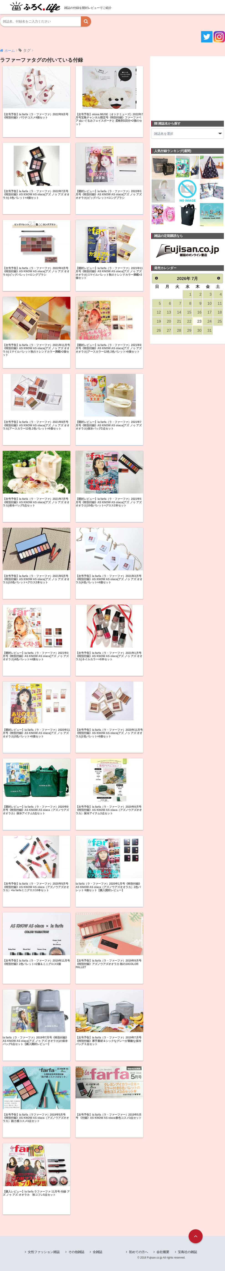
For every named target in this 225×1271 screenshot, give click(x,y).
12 (159, 312)
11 (219, 303)
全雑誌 (97, 1252)
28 (179, 330)
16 (199, 312)
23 (199, 321)
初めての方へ (138, 1252)
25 (219, 321)
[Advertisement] (185, 85)
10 (209, 303)
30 (199, 330)
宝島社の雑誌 (187, 1252)
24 (209, 321)
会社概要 (162, 1252)
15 (189, 312)
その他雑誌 (76, 1252)
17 (209, 312)
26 (159, 330)
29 (189, 330)
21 (179, 321)
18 (219, 312)
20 (169, 321)
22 (189, 321)
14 (179, 312)
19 (159, 321)
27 (169, 330)
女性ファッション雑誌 (44, 1252)
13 (169, 312)
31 (209, 330)
